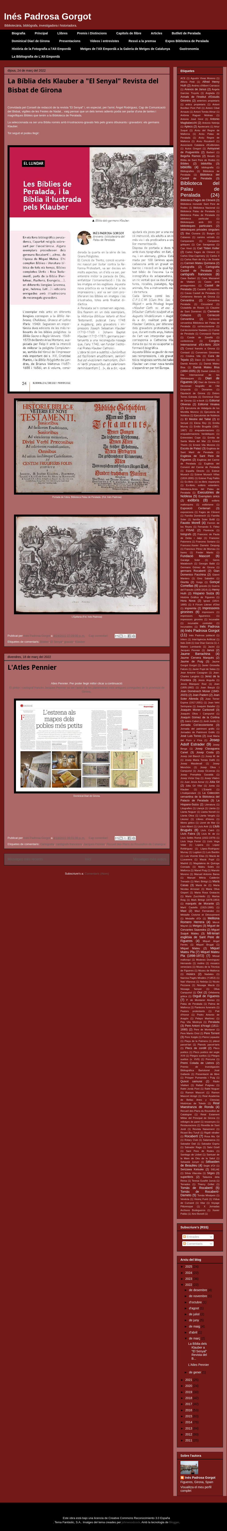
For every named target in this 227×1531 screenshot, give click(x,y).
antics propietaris (195, 104)
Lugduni (197, 852)
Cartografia (47, 844)
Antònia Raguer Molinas (196, 115)
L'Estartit (206, 789)
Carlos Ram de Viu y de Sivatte (201, 259)
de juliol (194, 1314)
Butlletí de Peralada (186, 33)
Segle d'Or (209, 1165)
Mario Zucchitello (195, 896)
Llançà (200, 808)
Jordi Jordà (209, 721)
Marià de (201, 885)
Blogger (174, 1522)
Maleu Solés (206, 866)
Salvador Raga (193, 1147)
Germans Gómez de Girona (197, 567)
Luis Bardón (212, 852)
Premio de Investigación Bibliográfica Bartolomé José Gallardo (199, 1070)
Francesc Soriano (206, 541)
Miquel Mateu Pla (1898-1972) (199, 953)
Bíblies (44, 641)
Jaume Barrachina (195, 654)
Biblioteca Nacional (204, 207)
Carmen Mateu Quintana (199, 263)
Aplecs (188, 126)
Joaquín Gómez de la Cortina (199, 717)
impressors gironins (191, 619)
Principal (41, 33)
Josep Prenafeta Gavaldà (196, 774)
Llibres (62, 33)
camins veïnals (206, 237)
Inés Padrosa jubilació (202, 635)
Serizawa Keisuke (192, 1169)
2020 (189, 1386)
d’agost (194, 1308)
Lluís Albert (186, 826)
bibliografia (207, 167)
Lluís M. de (208, 833)
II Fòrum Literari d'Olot (206, 604)
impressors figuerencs (195, 616)
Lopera (199, 845)
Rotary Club (191, 1140)
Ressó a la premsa (142, 41)
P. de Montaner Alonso (200, 1000)
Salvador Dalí (188, 1143)
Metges (197, 925)
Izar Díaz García (204, 643)
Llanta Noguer (188, 812)
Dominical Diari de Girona (31, 41)
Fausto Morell (190, 523)
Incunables (186, 626)
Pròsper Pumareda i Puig (200, 1077)
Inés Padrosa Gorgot (47, 16)
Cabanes (185, 237)
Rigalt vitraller (211, 1132)
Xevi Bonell (198, 1213)
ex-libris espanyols (209, 481)
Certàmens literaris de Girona (197, 296)
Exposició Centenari (195, 508)
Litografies (186, 808)
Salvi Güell (213, 1147)
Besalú (211, 156)
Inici (88, 859)
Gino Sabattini (205, 578)
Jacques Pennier (94, 844)
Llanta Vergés (207, 815)
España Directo (195, 471)
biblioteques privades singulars (199, 229)
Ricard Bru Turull (189, 1132)
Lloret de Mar (207, 822)
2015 (189, 1416)
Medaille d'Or (193, 918)
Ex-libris (189, 481)
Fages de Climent (209, 512)
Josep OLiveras (206, 770)
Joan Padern (200, 695)
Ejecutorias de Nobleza (206, 415)
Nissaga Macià (206, 985)
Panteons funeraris (205, 1007)
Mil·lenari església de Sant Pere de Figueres (199, 937)
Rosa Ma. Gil (211, 1136)
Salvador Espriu (210, 1143)
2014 (189, 1422)
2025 (189, 1266)
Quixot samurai (191, 1081)
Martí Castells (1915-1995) (197, 907)
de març (195, 1338)
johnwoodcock (131, 1522)
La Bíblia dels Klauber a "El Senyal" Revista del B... (197, 1351)
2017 (189, 1404)
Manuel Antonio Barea (206, 874)
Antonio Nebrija (210, 122)
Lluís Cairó (207, 830)
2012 (189, 1434)
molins (200, 963)
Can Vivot (186, 248)
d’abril (193, 1332)
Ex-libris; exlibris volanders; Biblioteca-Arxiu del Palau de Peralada (199, 489)
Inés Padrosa (209, 626)
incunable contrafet (200, 623)
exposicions (186, 512)
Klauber (80, 641)
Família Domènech (195, 515)
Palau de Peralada (191, 1003)
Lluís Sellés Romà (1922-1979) (197, 837)
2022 (189, 1284)
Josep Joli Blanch (190, 756)
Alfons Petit (187, 81)
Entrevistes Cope (190, 437)
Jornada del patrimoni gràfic (197, 728)
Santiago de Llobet (191, 1154)
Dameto (210, 359)
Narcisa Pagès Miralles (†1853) (198, 978)
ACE (183, 78)
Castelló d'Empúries (208, 289)
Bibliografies (187, 171)
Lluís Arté (203, 826)
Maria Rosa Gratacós (206, 892)
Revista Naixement (204, 1129)
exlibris (193, 500)
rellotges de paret (190, 1121)
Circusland (207, 304)
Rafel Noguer (212, 1088)
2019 (189, 1392)
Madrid (184, 863)
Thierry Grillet (206, 1184)
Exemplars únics (208, 496)
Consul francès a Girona (200, 348)
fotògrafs (185, 534)
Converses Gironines (207, 352)
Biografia (18, 33)
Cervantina (187, 300)
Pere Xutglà (191, 1037)
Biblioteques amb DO (196, 222)
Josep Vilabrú (211, 778)
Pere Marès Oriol (190, 1033)
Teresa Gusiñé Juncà (203, 1180)
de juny (194, 1320)
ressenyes (210, 1121)
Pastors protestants (192, 1011)
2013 (189, 1428)
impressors (208, 612)
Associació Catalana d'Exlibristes (199, 145)
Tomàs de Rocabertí (196, 1188)
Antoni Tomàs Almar (205, 111)
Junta (212, 785)
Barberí (210, 152)
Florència (209, 530)
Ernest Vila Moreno (204, 445)
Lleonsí (184, 819)
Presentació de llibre (207, 1074)
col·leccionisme (206, 326)
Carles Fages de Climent (200, 252)
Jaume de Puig (191, 661)
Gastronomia (189, 49)
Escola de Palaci (190, 448)
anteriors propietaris (208, 100)
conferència (186, 341)
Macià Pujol (207, 859)
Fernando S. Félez (208, 526)
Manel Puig (200, 870)
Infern (183, 639)
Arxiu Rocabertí (205, 141)
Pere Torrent (211, 1033)
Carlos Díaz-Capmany (192, 256)
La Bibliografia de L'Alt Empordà (36, 56)
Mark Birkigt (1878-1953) (205, 900)
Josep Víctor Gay (190, 778)
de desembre (198, 1290)
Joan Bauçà (207, 687)
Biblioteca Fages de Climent (197, 200)
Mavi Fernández (204, 911)
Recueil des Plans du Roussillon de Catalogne (136, 844)
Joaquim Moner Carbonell (197, 709)
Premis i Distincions (92, 33)
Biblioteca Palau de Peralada (197, 211)
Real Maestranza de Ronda (199, 1105)
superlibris (186, 1177)
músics (190, 974)
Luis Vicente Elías (194, 856)
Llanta (212, 808)
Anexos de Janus (195, 89)
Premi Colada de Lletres (197, 1063)
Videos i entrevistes (104, 41)
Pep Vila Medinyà (191, 1022)
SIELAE (215, 1169)
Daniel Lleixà (208, 371)
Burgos (211, 233)
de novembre (198, 1296)
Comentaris (192, 1243)
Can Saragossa (205, 244)
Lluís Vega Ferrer (190, 841)
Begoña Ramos (190, 156)
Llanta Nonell (208, 812)
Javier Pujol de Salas (203, 669)
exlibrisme (207, 504)
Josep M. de (212, 756)
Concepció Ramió (209, 333)
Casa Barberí (188, 278)
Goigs (199, 582)
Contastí (185, 352)
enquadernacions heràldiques (197, 434)
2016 (189, 1410)
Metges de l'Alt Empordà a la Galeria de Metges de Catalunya (125, 49)
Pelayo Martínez (204, 1018)
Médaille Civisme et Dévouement (199, 914)
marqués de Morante (200, 903)
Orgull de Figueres (206, 996)
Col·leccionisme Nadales (194, 330)
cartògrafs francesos (69, 844)
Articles (156, 33)
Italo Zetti (185, 643)
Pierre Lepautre (210, 1037)
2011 (189, 1440)
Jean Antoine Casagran (193, 672)
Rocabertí (191, 1136)
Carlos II (214, 256)
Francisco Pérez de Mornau (199, 549)
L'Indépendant (188, 793)
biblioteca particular (194, 218)
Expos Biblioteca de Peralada (187, 41)
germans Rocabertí (193, 570)
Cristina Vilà (193, 356)
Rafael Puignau (205, 1085)
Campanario (187, 241)
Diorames (207, 389)
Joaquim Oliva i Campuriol (197, 713)
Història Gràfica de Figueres (197, 597)
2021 (189, 1380)
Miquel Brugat (205, 944)
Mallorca (185, 870)
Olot (199, 992)
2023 (189, 1278)
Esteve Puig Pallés (209, 478)
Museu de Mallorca (208, 970)
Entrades (191, 1237)
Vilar (202, 1203)
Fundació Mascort (195, 556)
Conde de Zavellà (200, 337)
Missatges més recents (25, 859)
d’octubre (195, 1302)
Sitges (211, 1173)
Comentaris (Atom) (97, 873)
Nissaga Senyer (191, 989)
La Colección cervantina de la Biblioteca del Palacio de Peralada (199, 796)
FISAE (190, 530)
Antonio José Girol (191, 119)
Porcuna (210, 1059)
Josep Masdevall (191, 763)
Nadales (208, 974)
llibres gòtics (187, 822)
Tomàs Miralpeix (206, 1195)
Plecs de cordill (195, 1048)
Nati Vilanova (187, 981)
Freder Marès (204, 552)
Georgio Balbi (207, 563)
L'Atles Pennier (32, 667)
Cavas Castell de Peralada (200, 293)
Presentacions (69, 41)
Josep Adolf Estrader (199, 742)
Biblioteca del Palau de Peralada (199, 189)
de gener (195, 1372)
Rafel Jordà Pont (190, 1088)
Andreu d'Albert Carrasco (205, 85)
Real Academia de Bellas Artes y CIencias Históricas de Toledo (199, 1100)
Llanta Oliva (187, 815)
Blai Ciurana (193, 233)
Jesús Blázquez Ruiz (193, 684)
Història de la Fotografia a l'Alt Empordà (41, 49)
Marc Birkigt (201, 881)
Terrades (185, 1184)
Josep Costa (205, 752)
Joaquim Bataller (206, 706)
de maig (195, 1326)
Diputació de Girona (192, 393)
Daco (198, 359)
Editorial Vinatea (208, 404)
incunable (214, 619)
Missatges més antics (149, 859)
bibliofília (206, 163)
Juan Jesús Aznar (194, 782)
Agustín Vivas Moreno (203, 78)
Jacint (211, 646)
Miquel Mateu (190, 948)
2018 (189, 1398)
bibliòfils (186, 167)
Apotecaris (203, 126)
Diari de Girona (206, 382)
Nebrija (204, 981)
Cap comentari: (99, 635)
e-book (200, 400)
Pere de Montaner (204, 1029)
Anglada (210, 93)
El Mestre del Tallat (198, 419)
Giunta (184, 582)
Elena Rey (200, 423)
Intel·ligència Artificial (203, 639)
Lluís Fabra (187, 833)
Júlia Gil (214, 781)
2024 (189, 1273)
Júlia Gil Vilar (194, 785)
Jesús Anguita (206, 680)
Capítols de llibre (128, 33)
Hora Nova (187, 600)
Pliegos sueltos (198, 1055)
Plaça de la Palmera (196, 1041)
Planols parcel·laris (208, 1044)
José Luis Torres (190, 736)
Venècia (184, 1199)
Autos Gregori (193, 148)
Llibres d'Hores (205, 819)
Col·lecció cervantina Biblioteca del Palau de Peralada (199, 323)
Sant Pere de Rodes (200, 1151)
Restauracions (188, 1125)
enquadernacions (204, 430)
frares (183, 552)
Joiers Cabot (192, 721)
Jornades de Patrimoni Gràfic (197, 732)
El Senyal (56, 641)
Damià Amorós (189, 363)
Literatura (210, 804)
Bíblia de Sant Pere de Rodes (197, 160)
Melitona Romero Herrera (199, 920)
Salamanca (209, 1140)
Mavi (183, 910)
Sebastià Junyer (189, 1162)
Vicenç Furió (201, 1199)
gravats (69, 641)
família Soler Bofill (204, 519)
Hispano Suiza (203, 593)
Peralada (213, 1022)
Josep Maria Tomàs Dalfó (200, 760)
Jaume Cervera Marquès (197, 657)
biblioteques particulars (196, 225)
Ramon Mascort (195, 1092)
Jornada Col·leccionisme (196, 724)
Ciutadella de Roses (192, 307)
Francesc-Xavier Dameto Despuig (199, 545)
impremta (190, 608)
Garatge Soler (190, 560)
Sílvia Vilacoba (193, 1173)
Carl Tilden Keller (208, 248)
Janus (210, 650)
